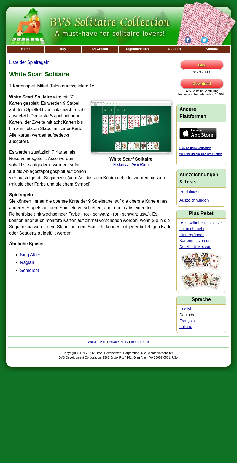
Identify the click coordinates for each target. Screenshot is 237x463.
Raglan (27, 262)
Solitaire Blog (97, 341)
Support (174, 49)
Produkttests (190, 192)
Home (25, 49)
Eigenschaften (137, 49)
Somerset (29, 270)
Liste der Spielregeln (29, 62)
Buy (63, 49)
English (185, 309)
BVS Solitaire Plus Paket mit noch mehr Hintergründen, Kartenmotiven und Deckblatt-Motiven (201, 235)
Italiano (185, 326)
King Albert (30, 254)
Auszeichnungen (194, 200)
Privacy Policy (118, 341)
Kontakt (212, 49)
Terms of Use (140, 341)
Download (100, 49)
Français (187, 321)
